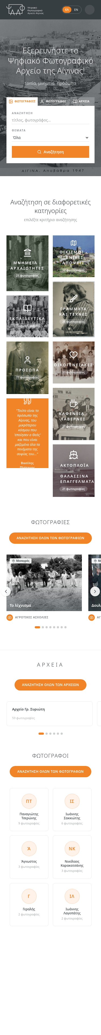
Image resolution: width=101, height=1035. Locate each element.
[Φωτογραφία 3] (47, 627)
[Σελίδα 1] (41, 734)
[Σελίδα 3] (50, 734)
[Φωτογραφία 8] (65, 627)
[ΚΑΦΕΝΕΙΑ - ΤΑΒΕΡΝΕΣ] (74, 414)
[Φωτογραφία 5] (54, 627)
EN (76, 10)
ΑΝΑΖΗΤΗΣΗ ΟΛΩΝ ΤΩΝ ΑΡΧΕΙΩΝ (50, 684)
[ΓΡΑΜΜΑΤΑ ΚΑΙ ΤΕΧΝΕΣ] (74, 309)
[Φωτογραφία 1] (37, 627)
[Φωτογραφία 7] (62, 627)
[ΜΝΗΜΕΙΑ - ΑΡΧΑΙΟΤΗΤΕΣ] (27, 263)
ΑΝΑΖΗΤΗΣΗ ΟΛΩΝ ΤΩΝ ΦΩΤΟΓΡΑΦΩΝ (50, 771)
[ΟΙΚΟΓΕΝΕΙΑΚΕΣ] (74, 362)
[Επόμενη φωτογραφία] (95, 591)
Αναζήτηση (50, 151)
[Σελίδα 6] (62, 734)
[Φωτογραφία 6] (58, 627)
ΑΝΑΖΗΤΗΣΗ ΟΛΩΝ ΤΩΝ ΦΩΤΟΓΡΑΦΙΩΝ (51, 538)
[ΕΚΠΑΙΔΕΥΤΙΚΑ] (27, 316)
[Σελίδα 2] (47, 734)
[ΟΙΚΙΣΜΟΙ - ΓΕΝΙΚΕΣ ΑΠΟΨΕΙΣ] (74, 256)
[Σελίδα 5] (58, 734)
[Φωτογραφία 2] (43, 627)
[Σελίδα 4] (54, 734)
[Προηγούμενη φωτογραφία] (6, 591)
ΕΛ (67, 10)
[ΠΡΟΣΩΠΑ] (27, 367)
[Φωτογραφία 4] (50, 627)
